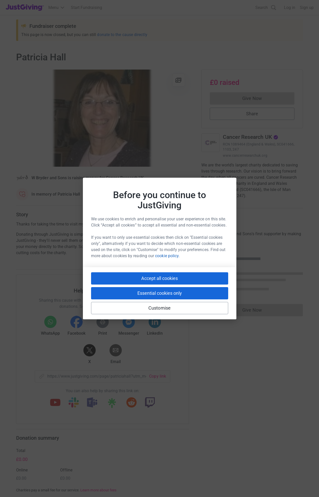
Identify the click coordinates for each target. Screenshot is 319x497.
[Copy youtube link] (55, 403)
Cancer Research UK (250, 137)
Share (252, 113)
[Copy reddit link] (131, 403)
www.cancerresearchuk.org (245, 155)
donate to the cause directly (122, 34)
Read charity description (224, 205)
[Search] (266, 7)
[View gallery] (178, 80)
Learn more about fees (98, 490)
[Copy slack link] (74, 403)
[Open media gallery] (102, 118)
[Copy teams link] (92, 403)
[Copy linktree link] (111, 404)
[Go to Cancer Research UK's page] (210, 142)
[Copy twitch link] (150, 403)
